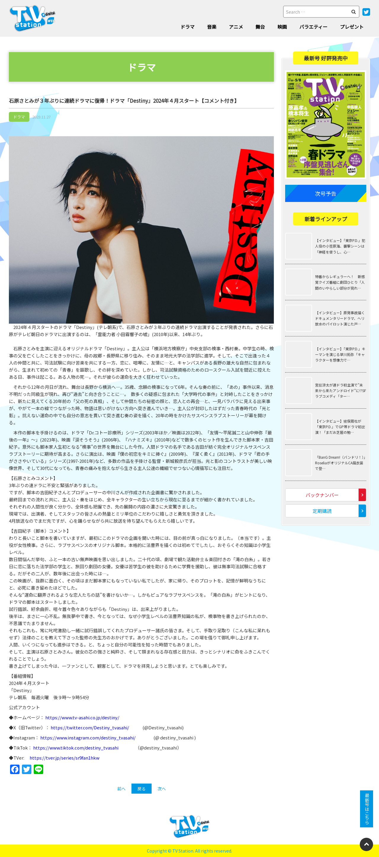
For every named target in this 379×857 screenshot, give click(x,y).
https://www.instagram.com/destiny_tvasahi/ (88, 737)
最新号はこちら (367, 808)
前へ (121, 789)
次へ (162, 789)
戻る (141, 789)
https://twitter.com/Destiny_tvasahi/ (90, 727)
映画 (282, 26)
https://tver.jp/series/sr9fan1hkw (64, 758)
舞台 (260, 26)
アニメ (236, 26)
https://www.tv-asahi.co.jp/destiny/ (82, 717)
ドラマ (187, 26)
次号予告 (325, 193)
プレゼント (352, 26)
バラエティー (313, 26)
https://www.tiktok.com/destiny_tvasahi (75, 747)
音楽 (211, 26)
